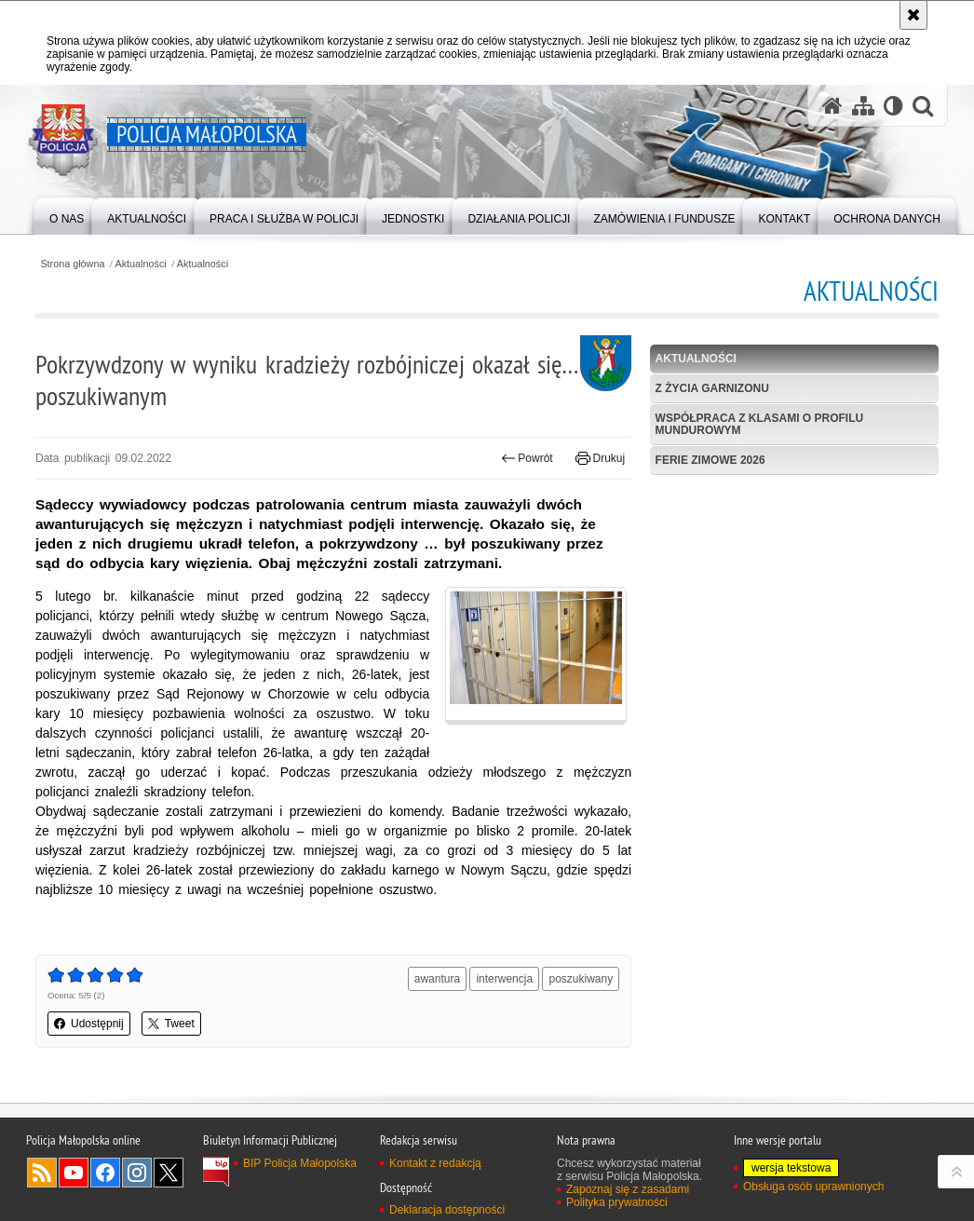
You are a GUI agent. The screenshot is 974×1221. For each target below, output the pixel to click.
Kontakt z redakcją (435, 1163)
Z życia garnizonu (712, 388)
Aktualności (141, 264)
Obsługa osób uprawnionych (813, 1186)
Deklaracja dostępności (447, 1209)
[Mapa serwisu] (863, 105)
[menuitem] (66, 215)
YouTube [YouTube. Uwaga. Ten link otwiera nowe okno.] (73, 1172)
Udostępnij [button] (89, 1023)
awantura (437, 978)
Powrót (527, 458)
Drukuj (600, 458)
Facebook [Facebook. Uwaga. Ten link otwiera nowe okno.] (105, 1172)
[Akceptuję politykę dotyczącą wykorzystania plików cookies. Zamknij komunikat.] (913, 15)
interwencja (504, 978)
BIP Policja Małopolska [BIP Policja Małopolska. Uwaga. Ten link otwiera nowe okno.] (300, 1163)
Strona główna (72, 264)
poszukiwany (580, 978)
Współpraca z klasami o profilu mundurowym (760, 424)
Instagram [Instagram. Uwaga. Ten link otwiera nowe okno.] (137, 1172)
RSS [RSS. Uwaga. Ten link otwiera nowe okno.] (42, 1172)
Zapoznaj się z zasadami (627, 1189)
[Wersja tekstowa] (893, 105)
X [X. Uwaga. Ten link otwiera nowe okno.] (168, 1172)
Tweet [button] (171, 1023)
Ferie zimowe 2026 (710, 460)
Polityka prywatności (617, 1202)
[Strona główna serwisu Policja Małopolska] (832, 105)
